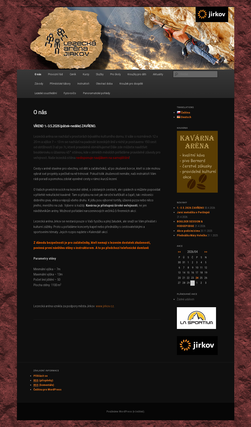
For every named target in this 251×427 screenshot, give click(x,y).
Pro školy (115, 74)
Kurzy (86, 74)
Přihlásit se (40, 375)
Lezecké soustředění (46, 93)
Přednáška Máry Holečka (192, 235)
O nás (38, 74)
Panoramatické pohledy (96, 93)
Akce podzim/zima (188, 230)
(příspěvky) (43, 380)
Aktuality (158, 74)
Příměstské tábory (60, 83)
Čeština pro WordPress (47, 389)
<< (179, 252)
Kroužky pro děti (137, 74)
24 (197, 277)
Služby (99, 74)
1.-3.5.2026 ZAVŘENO (190, 207)
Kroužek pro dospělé (131, 83)
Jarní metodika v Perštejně (193, 212)
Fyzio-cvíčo (70, 93)
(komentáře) (43, 385)
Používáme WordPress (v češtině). (125, 411)
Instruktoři (83, 83)
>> (205, 252)
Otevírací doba (104, 83)
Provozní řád (55, 74)
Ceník (73, 74)
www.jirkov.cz (105, 306)
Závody (39, 83)
